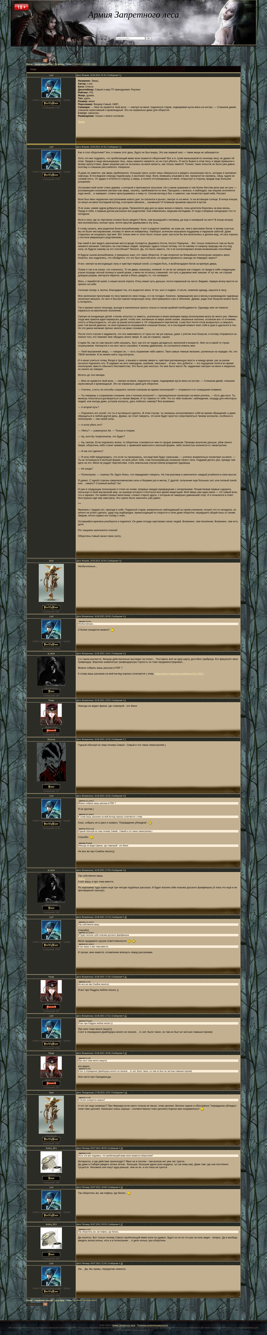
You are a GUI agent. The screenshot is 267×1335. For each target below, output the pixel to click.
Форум (29, 64)
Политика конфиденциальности (152, 1325)
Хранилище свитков (43, 64)
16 (122, 1187)
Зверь (69, 64)
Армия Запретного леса (123, 1325)
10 (125, 917)
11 (125, 977)
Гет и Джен (59, 64)
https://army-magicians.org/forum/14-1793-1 (179, 673)
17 (122, 1224)
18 (122, 1263)
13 (125, 1053)
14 (126, 1093)
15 (122, 1148)
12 (125, 1016)
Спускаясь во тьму (89, 884)
